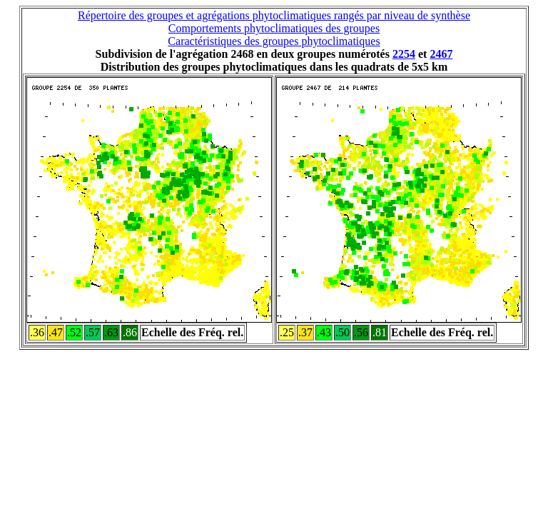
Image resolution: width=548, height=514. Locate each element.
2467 (441, 54)
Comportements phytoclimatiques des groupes (274, 28)
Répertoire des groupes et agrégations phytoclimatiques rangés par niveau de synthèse (274, 15)
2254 (403, 54)
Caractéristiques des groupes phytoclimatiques (274, 41)
